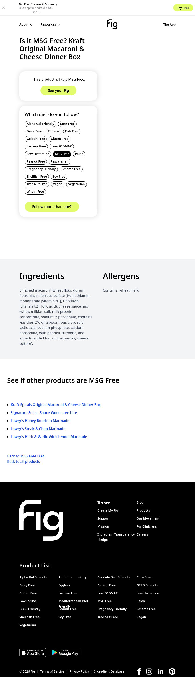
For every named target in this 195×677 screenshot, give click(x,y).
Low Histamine (38, 138)
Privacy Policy (79, 655)
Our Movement (148, 502)
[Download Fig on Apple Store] (32, 637)
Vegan (57, 168)
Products (143, 495)
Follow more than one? (52, 191)
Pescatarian (59, 146)
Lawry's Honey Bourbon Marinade (40, 404)
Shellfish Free (37, 161)
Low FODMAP (62, 131)
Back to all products (23, 445)
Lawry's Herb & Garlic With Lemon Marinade (49, 420)
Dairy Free (34, 116)
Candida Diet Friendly (114, 561)
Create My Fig (108, 495)
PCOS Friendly (29, 593)
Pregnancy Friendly (41, 153)
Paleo (79, 138)
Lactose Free (36, 131)
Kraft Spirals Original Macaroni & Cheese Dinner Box (56, 389)
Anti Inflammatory (72, 561)
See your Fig (161, 8)
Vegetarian (76, 168)
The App (133, 9)
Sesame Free (71, 153)
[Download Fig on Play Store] (65, 637)
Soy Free (59, 161)
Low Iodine (27, 585)
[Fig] (94, 9)
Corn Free (67, 108)
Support (104, 502)
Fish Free (72, 116)
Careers (142, 518)
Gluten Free (59, 123)
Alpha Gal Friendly (40, 108)
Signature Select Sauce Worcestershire (44, 396)
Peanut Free (36, 146)
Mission (103, 510)
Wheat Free (35, 176)
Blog (140, 487)
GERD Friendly (147, 569)
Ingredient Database (109, 655)
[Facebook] (139, 655)
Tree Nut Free (37, 168)
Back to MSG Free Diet (25, 440)
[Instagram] (149, 656)
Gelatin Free (36, 123)
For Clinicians (147, 510)
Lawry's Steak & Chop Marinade (38, 412)
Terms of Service (52, 655)
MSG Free (62, 138)
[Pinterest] (172, 655)
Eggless (53, 116)
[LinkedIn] (160, 656)
